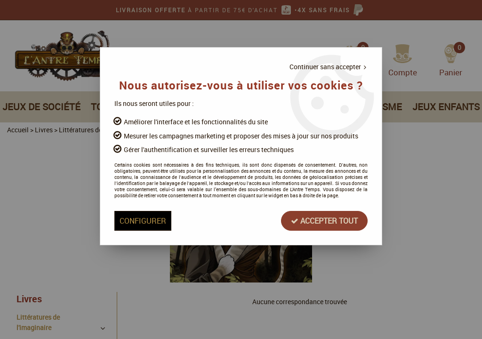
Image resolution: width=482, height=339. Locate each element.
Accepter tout (324, 221)
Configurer (143, 221)
